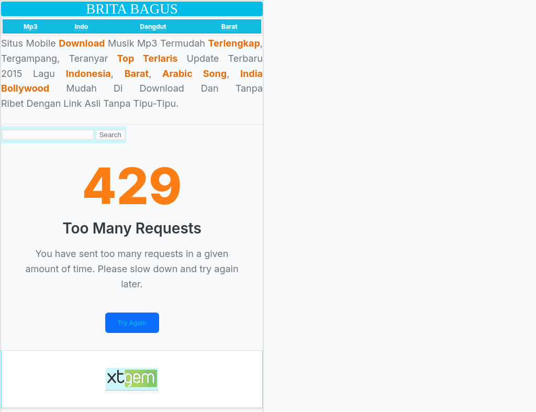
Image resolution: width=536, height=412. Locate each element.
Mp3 (31, 26)
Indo (81, 26)
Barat (229, 26)
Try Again (132, 323)
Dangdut (153, 26)
